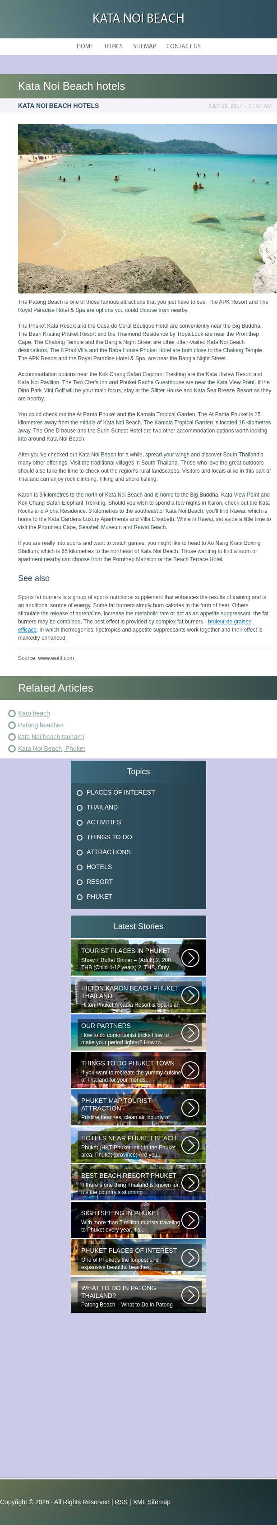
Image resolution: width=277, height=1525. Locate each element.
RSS (121, 1502)
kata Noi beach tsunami (51, 736)
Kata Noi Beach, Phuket (51, 748)
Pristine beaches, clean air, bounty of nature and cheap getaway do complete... (131, 1109)
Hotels (99, 866)
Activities (104, 822)
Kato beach (34, 713)
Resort (100, 881)
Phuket (99, 896)
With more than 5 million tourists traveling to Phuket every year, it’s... (131, 1221)
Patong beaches (41, 725)
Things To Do (109, 837)
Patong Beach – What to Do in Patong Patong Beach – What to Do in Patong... (131, 1296)
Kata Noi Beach (138, 19)
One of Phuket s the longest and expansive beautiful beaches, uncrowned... (131, 1259)
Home (85, 46)
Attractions (109, 851)
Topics (113, 46)
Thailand (102, 807)
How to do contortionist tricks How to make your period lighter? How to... (131, 1034)
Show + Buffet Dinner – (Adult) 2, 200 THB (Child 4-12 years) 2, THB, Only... (131, 959)
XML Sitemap (152, 1502)
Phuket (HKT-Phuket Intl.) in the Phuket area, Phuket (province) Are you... (131, 1146)
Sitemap (144, 46)
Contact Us (183, 46)
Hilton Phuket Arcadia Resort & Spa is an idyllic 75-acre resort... (131, 997)
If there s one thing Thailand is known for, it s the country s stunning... (131, 1184)
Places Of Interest (121, 792)
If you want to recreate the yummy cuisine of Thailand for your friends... (131, 1071)
